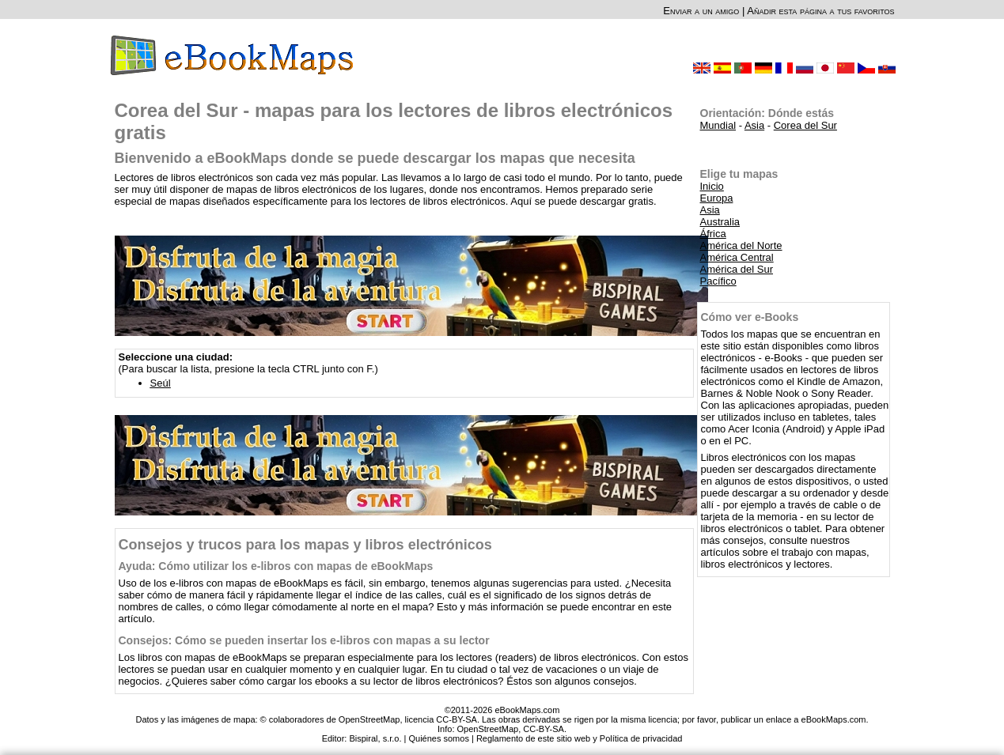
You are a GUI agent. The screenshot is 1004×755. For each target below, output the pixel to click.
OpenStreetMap (488, 729)
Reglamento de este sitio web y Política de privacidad (579, 738)
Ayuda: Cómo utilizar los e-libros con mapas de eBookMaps (276, 566)
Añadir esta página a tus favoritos (820, 11)
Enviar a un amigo (701, 11)
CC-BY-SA (543, 729)
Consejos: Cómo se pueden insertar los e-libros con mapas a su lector (304, 640)
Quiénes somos (438, 738)
